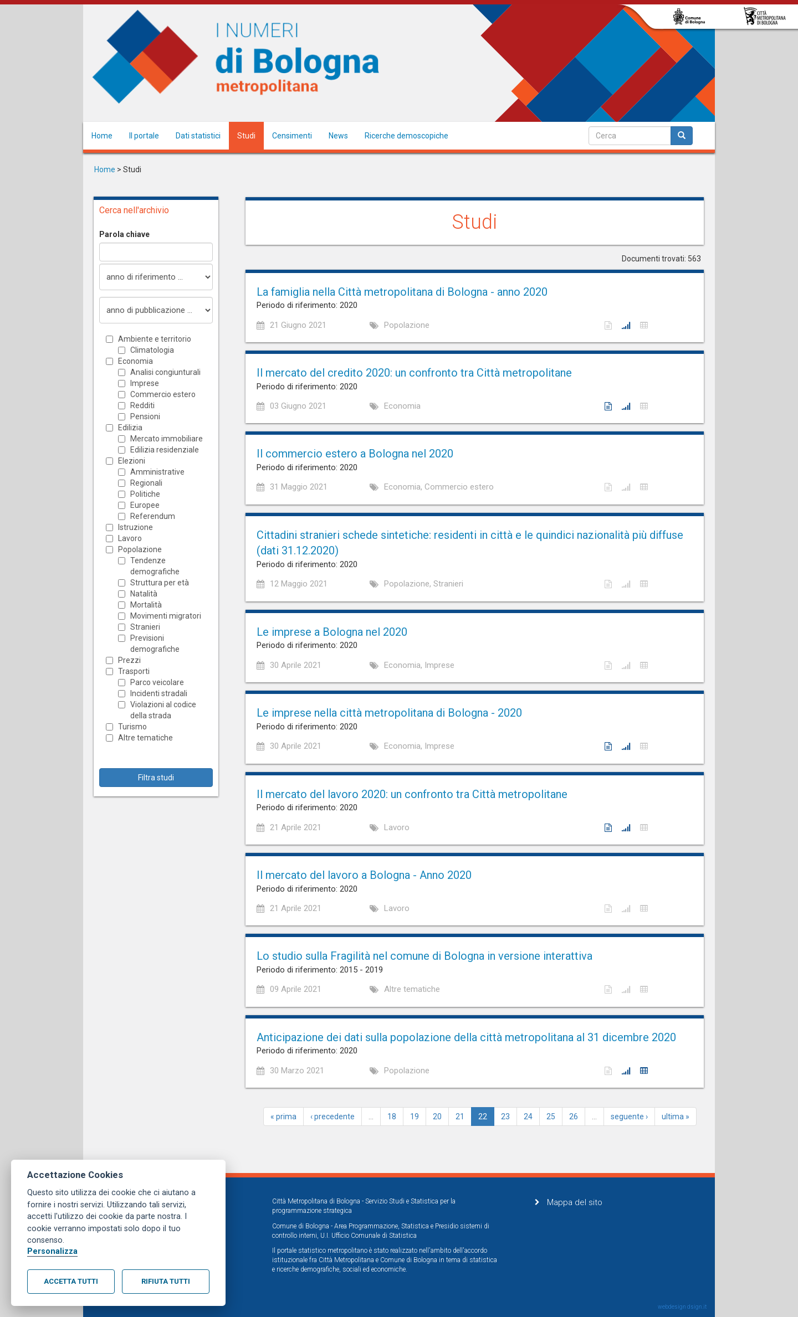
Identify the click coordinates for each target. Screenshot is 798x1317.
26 (573, 1116)
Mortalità (146, 604)
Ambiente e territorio (154, 339)
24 (528, 1116)
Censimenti (292, 135)
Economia (135, 361)
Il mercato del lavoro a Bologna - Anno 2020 (364, 875)
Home (101, 135)
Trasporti (134, 671)
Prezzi (129, 660)
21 (460, 1116)
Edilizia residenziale (164, 449)
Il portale (144, 135)
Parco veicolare (157, 682)
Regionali (146, 483)
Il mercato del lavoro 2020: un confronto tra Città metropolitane (412, 794)
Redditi (142, 405)
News (338, 135)
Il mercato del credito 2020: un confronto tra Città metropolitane (414, 372)
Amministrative (157, 471)
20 (437, 1116)
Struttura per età (159, 582)
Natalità (143, 593)
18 (391, 1116)
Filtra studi (156, 777)
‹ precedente (332, 1116)
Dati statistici (198, 135)
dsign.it (697, 1307)
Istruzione (135, 527)
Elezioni (131, 460)
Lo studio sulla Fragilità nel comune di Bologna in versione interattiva (424, 956)
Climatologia (152, 350)
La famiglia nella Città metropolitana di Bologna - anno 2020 (402, 292)
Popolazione (140, 549)
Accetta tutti (71, 1281)
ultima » (675, 1116)
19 (414, 1116)
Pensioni (145, 416)
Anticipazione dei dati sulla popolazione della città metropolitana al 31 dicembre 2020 (466, 1037)
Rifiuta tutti (165, 1281)
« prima (283, 1116)
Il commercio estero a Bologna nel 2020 (355, 453)
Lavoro (130, 538)
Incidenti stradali (158, 693)
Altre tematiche (145, 737)
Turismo (132, 726)
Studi (246, 135)
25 (550, 1116)
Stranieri (145, 627)
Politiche (145, 494)
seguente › (629, 1116)
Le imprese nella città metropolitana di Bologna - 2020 (389, 712)
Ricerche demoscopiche (406, 135)
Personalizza (52, 1251)
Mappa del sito (574, 1202)
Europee (145, 505)
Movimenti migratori (165, 615)
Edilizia (130, 427)
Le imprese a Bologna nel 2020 (332, 632)
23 (505, 1116)
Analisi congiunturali (165, 372)
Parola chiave (124, 234)
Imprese (144, 383)
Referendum (152, 516)
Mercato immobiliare (166, 438)
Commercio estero (163, 394)
